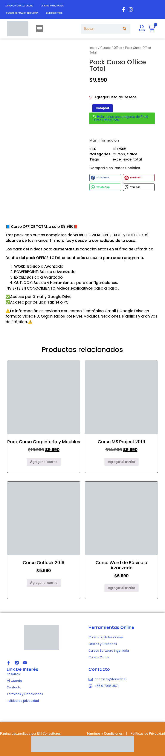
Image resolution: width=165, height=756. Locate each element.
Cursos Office (54, 13)
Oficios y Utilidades (52, 6)
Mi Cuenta (14, 681)
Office (118, 48)
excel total (132, 159)
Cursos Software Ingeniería (22, 13)
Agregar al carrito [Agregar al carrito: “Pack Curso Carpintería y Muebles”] (43, 462)
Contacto (14, 687)
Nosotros (13, 674)
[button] (39, 28)
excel (117, 159)
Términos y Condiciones (25, 694)
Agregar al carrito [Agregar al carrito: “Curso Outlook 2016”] (43, 583)
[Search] (124, 29)
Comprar (102, 108)
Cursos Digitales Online (19, 6)
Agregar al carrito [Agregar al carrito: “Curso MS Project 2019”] (121, 462)
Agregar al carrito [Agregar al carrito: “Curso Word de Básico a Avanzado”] (121, 588)
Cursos (105, 48)
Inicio (93, 48)
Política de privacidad (23, 701)
